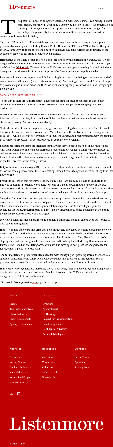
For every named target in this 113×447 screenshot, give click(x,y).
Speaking (80, 362)
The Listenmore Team (22, 308)
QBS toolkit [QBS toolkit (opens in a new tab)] (22, 67)
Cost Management (52, 324)
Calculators (48, 367)
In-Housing (49, 314)
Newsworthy (49, 377)
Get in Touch (82, 357)
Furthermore (49, 362)
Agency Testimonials (21, 324)
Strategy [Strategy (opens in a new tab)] (36, 282)
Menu (100, 8)
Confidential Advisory (55, 328)
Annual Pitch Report (54, 334)
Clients (13, 303)
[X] (11, 394)
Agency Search (51, 308)
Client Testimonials (20, 318)
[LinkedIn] (18, 394)
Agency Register (18, 362)
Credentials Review (20, 367)
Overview (48, 303)
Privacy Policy (83, 367)
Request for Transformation (58, 318)
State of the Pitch (19, 372)
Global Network (18, 314)
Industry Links (50, 372)
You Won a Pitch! (19, 382)
